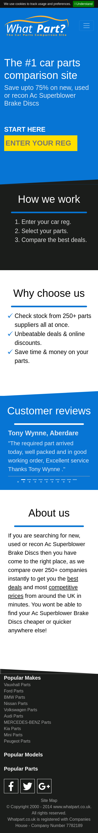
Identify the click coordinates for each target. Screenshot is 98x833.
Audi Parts (13, 716)
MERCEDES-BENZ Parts (27, 722)
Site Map (49, 800)
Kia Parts (12, 728)
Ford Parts (14, 691)
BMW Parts (14, 697)
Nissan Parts (16, 703)
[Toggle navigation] (86, 25)
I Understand (83, 4)
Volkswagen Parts (20, 710)
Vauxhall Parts (17, 684)
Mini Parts (13, 735)
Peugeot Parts (17, 741)
